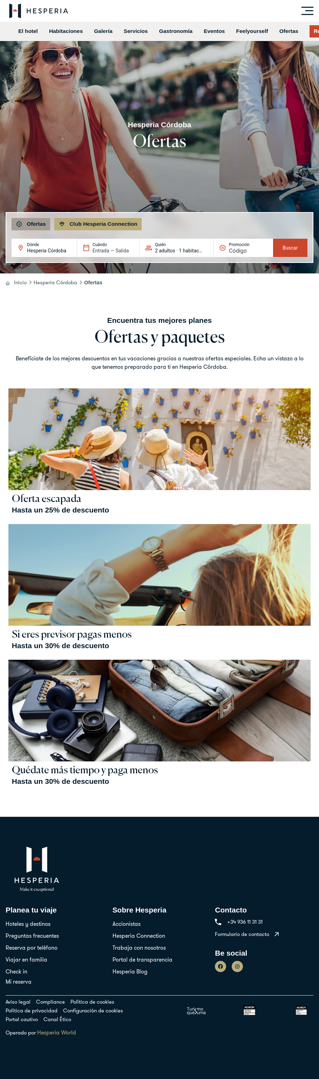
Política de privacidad (31, 1010)
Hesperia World (56, 1032)
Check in (16, 971)
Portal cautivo (22, 1019)
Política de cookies (92, 1001)
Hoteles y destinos (28, 923)
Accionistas (127, 923)
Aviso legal (18, 1001)
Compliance (50, 1001)
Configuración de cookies (93, 1010)
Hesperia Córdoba (55, 282)
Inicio (20, 282)
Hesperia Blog (130, 971)
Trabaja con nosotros (139, 947)
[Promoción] (246, 250)
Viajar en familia (26, 959)
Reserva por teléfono (31, 947)
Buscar (290, 248)
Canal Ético (57, 1019)
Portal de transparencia (142, 959)
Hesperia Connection (139, 935)
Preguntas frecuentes (32, 935)
